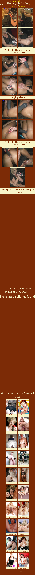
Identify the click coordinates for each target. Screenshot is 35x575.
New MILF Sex (23, 493)
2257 (33, 573)
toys (19, 6)
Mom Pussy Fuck (11, 476)
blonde (23, 6)
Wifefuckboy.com (23, 510)
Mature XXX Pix (11, 459)
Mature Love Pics (11, 493)
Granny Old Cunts (23, 425)
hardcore (24, 5)
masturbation (30, 5)
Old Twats (11, 408)
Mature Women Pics (23, 476)
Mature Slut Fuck (17, 1)
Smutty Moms (11, 425)
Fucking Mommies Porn (23, 544)
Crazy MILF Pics (11, 561)
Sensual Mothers (23, 459)
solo (16, 6)
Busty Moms (23, 561)
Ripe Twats (23, 442)
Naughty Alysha (8, 5)
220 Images (23, 408)
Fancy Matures (23, 527)
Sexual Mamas (11, 442)
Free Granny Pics (11, 527)
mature (12, 6)
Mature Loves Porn (11, 544)
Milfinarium (11, 510)
